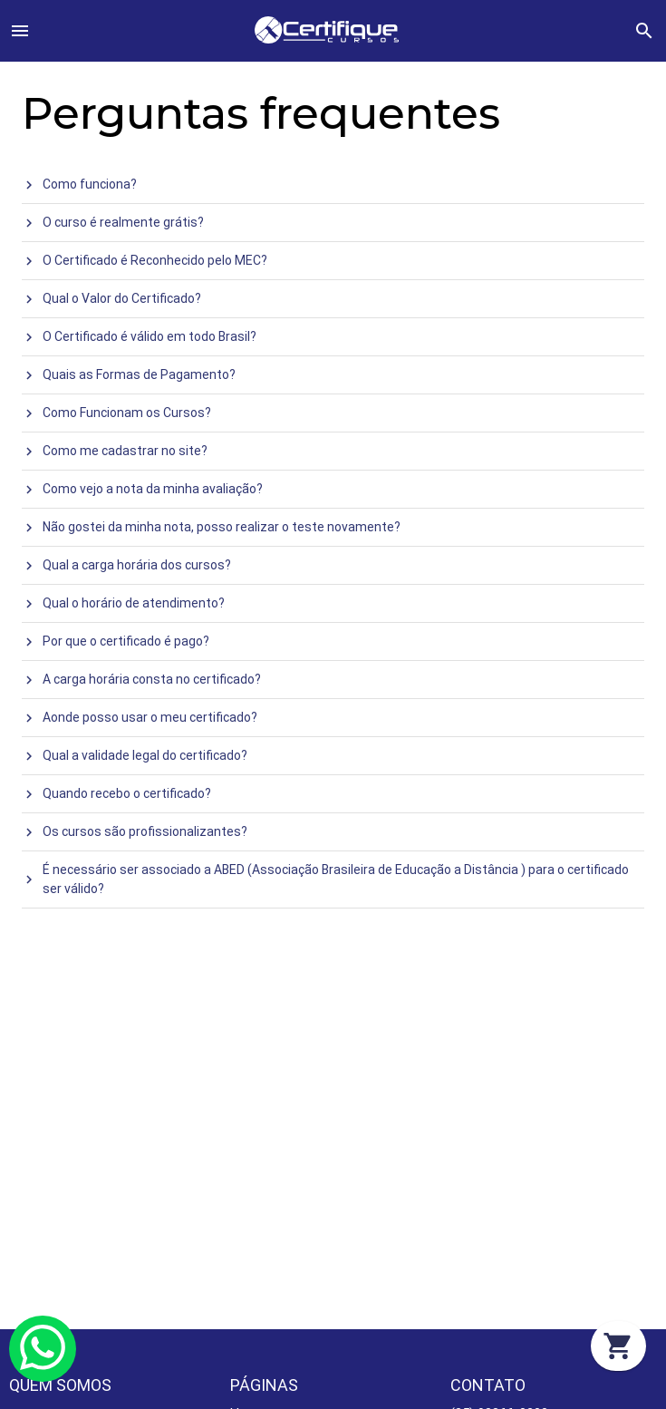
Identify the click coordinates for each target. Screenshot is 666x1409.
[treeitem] (333, 184)
